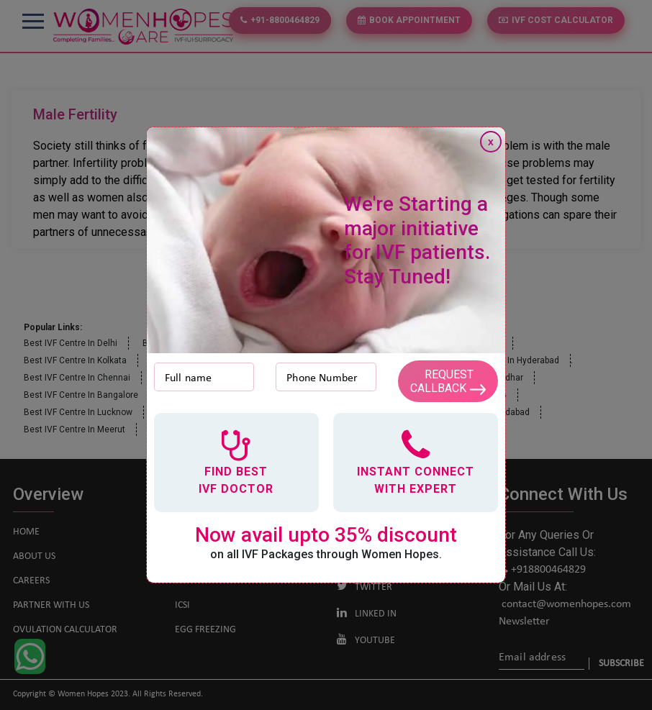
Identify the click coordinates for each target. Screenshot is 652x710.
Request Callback (448, 381)
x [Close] (491, 141)
